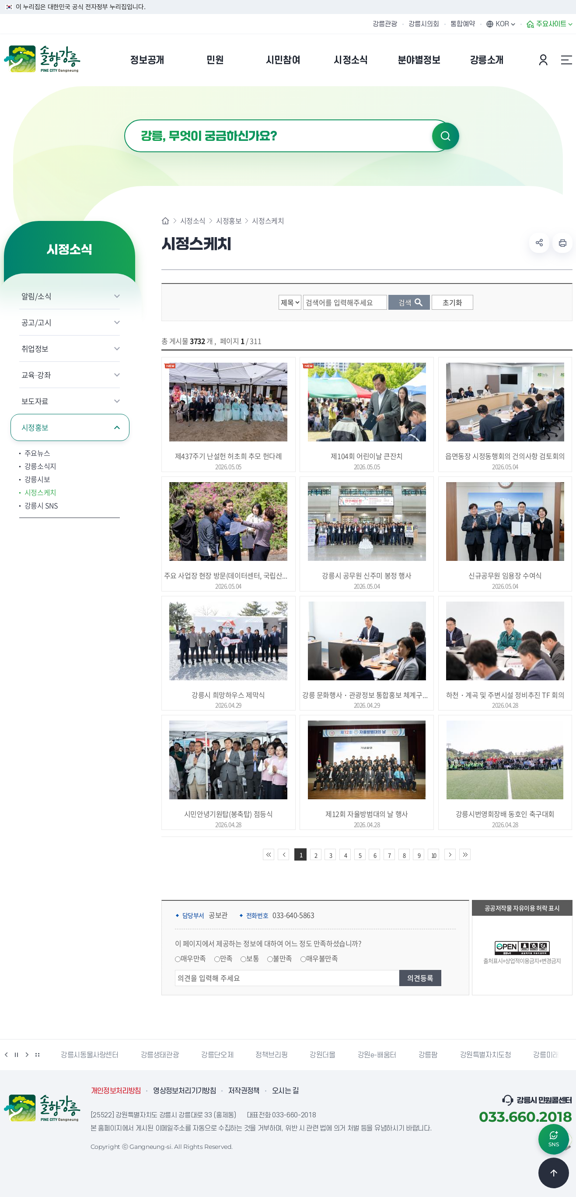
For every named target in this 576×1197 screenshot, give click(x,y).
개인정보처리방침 (116, 1091)
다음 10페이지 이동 (450, 854)
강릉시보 (37, 479)
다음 (27, 1055)
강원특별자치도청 (485, 1055)
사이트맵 (567, 60)
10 (433, 855)
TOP (553, 1173)
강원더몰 (322, 1055)
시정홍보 (35, 427)
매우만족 (193, 958)
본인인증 (544, 60)
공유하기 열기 (539, 243)
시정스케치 (40, 492)
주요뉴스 (37, 452)
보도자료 (35, 401)
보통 (252, 958)
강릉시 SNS (41, 505)
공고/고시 (36, 322)
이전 (6, 1055)
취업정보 (35, 348)
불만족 (282, 958)
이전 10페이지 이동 (283, 854)
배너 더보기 (37, 1055)
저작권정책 (244, 1091)
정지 (16, 1055)
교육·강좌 (36, 374)
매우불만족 (322, 958)
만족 (226, 958)
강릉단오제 (217, 1055)
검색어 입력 (124, 119)
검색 (445, 136)
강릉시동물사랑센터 (89, 1055)
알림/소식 (36, 295)
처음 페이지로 (268, 854)
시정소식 (193, 220)
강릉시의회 (423, 24)
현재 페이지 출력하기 (562, 243)
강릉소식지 (40, 466)
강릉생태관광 (160, 1055)
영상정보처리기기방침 (184, 1091)
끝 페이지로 (465, 854)
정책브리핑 (271, 1055)
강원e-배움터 (377, 1055)
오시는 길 (285, 1091)
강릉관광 (385, 24)
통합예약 (462, 24)
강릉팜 (428, 1055)
